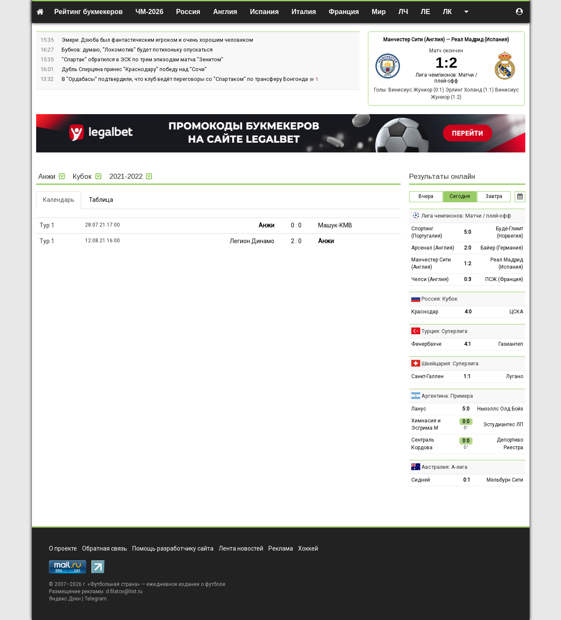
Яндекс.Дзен (65, 599)
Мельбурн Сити (505, 480)
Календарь (58, 199)
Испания (264, 11)
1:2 (467, 264)
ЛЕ (425, 11)
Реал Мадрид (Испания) (480, 40)
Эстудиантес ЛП (503, 425)
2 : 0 (296, 241)
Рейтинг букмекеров (88, 11)
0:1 (466, 480)
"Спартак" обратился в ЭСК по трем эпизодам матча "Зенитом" (142, 59)
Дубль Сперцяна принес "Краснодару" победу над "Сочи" (134, 69)
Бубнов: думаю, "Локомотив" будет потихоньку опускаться (137, 49)
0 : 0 (296, 225)
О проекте (63, 548)
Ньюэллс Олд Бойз (500, 409)
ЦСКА (516, 312)
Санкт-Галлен (427, 376)
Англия (225, 11)
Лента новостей (241, 548)
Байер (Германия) (502, 248)
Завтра (494, 196)
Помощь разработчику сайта (173, 548)
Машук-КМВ (335, 225)
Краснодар (424, 312)
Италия (304, 11)
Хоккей (308, 548)
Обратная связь (104, 548)
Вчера (426, 196)
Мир (379, 11)
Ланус (418, 409)
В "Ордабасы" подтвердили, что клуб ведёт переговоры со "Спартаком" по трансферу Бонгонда (185, 79)
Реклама (280, 548)
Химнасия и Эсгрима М (426, 424)
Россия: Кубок (439, 299)
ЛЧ (403, 11)
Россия (188, 11)
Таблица (101, 199)
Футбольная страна (113, 584)
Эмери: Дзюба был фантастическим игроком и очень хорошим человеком (157, 40)
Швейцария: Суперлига (449, 363)
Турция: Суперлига (444, 331)
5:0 (467, 232)
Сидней (420, 480)
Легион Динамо (252, 241)
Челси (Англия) (430, 279)
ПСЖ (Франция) (504, 279)
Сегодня (460, 196)
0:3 (467, 279)
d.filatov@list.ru (124, 591)
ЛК (447, 11)
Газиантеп (510, 344)
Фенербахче (426, 344)
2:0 (467, 248)
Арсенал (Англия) (432, 248)
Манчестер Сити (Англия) (414, 40)
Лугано (514, 376)
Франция (344, 11)
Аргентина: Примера (447, 396)
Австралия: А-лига (444, 467)
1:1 (467, 376)
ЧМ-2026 (150, 11)
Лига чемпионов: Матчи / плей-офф (446, 78)
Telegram (96, 599)
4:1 (467, 344)
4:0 (468, 312)
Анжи (266, 225)
